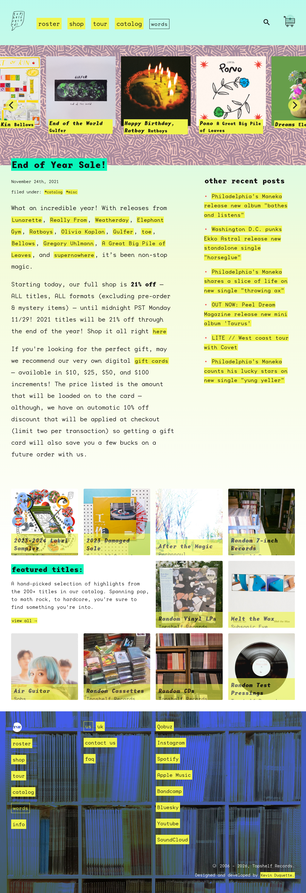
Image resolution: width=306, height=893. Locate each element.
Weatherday (119, 220)
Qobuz (166, 726)
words (160, 24)
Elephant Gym (33, 231)
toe (47, 243)
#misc (74, 192)
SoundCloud (175, 839)
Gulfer (22, 243)
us (89, 726)
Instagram (173, 742)
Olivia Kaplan (120, 231)
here (160, 331)
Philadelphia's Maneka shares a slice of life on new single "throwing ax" (249, 280)
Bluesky (170, 807)
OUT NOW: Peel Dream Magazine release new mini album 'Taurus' (249, 313)
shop (76, 24)
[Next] (294, 105)
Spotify (170, 758)
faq (90, 758)
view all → (27, 620)
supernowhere (142, 255)
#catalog (55, 192)
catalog (129, 24)
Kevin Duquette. (275, 875)
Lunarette (28, 220)
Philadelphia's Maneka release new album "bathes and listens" (249, 205)
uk (102, 726)
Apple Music (177, 774)
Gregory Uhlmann (122, 243)
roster (49, 24)
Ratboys (76, 231)
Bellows (73, 243)
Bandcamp (171, 791)
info (20, 824)
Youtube (170, 823)
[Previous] (12, 105)
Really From (73, 220)
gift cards (153, 361)
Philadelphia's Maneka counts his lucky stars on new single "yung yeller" (249, 370)
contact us (103, 742)
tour (100, 24)
